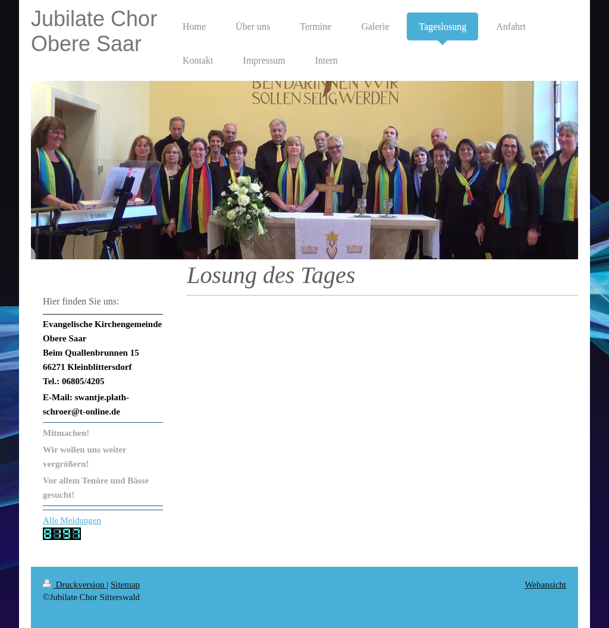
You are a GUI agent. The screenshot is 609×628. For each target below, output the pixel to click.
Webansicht (545, 584)
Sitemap (125, 584)
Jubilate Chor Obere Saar (94, 31)
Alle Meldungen (72, 520)
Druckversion (74, 584)
